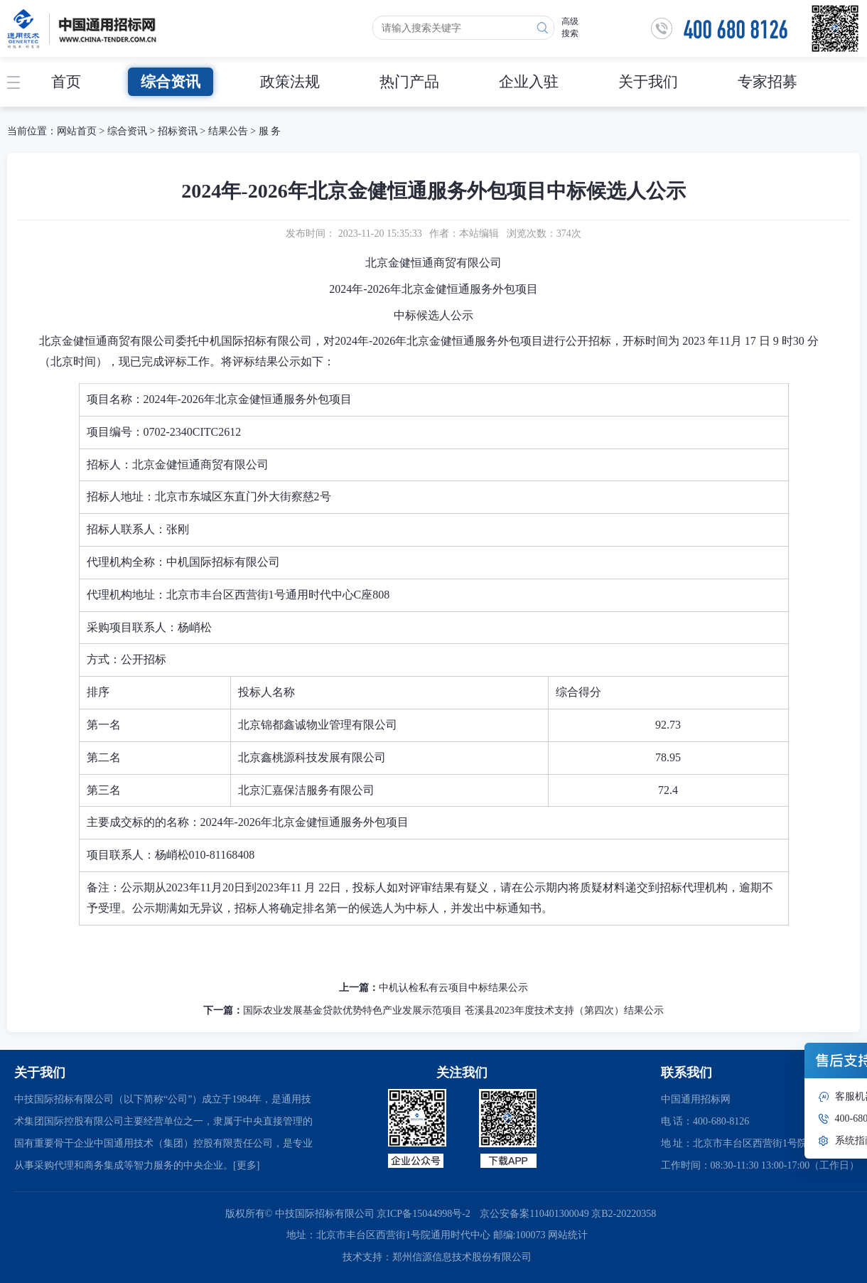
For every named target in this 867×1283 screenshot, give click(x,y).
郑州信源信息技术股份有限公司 (462, 1257)
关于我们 (648, 81)
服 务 (270, 131)
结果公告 (228, 131)
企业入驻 (529, 81)
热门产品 (409, 81)
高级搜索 (569, 27)
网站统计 (568, 1235)
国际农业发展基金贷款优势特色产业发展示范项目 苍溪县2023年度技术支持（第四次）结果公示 (453, 1010)
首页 (66, 81)
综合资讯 (170, 81)
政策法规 (290, 81)
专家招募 (767, 81)
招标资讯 (179, 131)
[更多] (246, 1165)
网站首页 (77, 131)
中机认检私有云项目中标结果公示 (453, 987)
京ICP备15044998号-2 (423, 1213)
